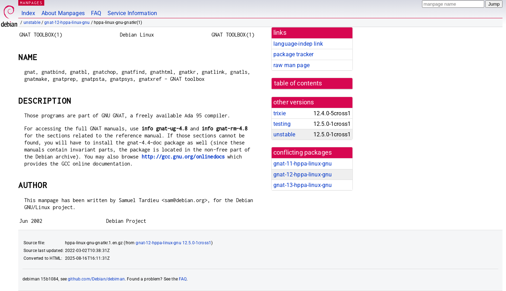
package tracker (293, 54)
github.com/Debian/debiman (96, 279)
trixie (279, 113)
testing (282, 124)
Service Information (132, 13)
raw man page (291, 65)
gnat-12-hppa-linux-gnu (67, 22)
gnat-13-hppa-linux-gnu (302, 185)
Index (28, 13)
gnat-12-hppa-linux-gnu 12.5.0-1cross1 (173, 242)
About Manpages (63, 13)
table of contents (298, 83)
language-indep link (298, 43)
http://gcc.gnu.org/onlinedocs (183, 157)
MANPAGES (31, 2)
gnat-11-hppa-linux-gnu (302, 163)
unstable (32, 22)
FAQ (96, 13)
